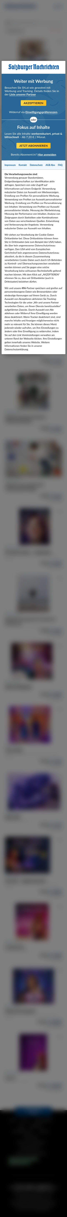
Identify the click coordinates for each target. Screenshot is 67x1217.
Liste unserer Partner (22, 94)
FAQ (60, 165)
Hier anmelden (47, 154)
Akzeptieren (33, 103)
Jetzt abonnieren (33, 145)
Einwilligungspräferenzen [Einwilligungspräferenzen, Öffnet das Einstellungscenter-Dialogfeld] (41, 112)
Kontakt (23, 165)
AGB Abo (50, 165)
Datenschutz (36, 165)
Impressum (10, 165)
